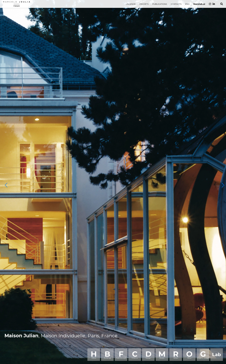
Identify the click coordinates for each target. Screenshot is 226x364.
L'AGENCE (131, 4)
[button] (6, 185)
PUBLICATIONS (159, 4)
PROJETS (144, 4)
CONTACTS (176, 4)
